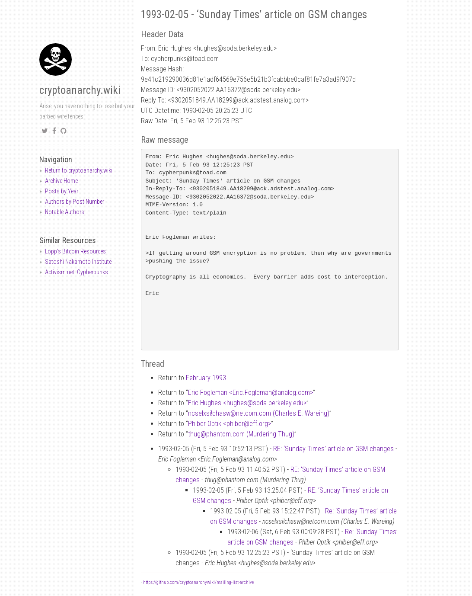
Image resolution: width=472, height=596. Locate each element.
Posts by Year (61, 191)
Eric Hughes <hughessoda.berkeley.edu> (247, 403)
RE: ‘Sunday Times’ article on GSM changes (333, 449)
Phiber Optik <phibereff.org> (229, 424)
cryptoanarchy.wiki (80, 90)
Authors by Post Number (74, 201)
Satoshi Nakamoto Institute (78, 261)
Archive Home (61, 180)
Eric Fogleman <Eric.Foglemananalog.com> (250, 392)
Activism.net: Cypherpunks (76, 272)
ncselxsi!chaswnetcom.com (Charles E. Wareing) (258, 413)
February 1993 (206, 378)
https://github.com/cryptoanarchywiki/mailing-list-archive (198, 582)
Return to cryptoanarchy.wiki (78, 170)
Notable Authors (64, 211)
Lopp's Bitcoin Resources (75, 251)
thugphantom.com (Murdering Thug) (241, 434)
